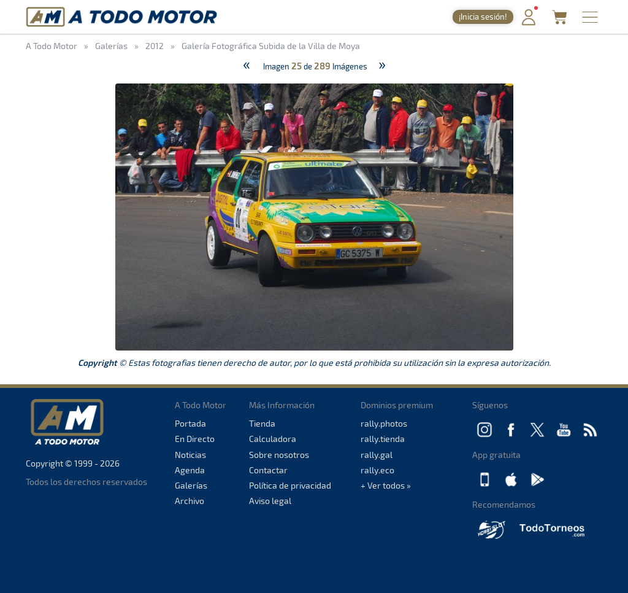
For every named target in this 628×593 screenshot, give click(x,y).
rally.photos (384, 423)
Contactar (268, 470)
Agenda (190, 470)
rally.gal (376, 454)
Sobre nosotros (279, 454)
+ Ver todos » (386, 485)
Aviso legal (270, 500)
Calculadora (272, 438)
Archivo (189, 500)
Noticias (190, 454)
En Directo (195, 438)
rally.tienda (383, 438)
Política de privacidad (290, 485)
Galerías (191, 485)
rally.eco (377, 470)
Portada (190, 423)
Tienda (262, 423)
